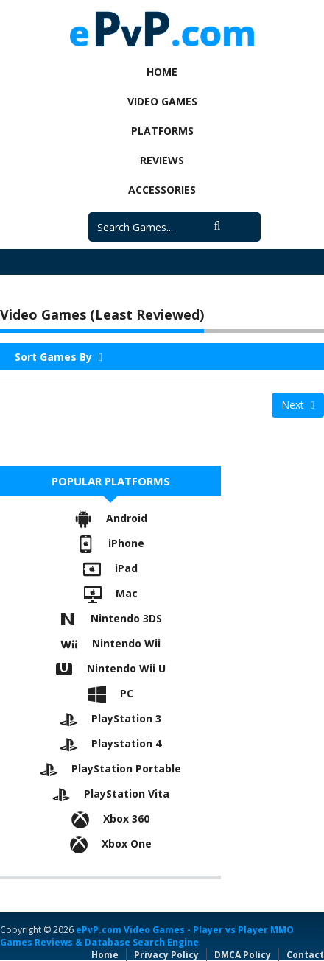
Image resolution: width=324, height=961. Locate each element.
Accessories (162, 190)
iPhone (110, 543)
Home (162, 72)
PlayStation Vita (110, 793)
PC (110, 693)
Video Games (162, 101)
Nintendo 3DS (110, 618)
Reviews (162, 160)
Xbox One (111, 844)
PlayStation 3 (110, 718)
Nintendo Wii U (110, 668)
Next (297, 405)
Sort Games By (58, 357)
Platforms (162, 131)
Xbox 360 (110, 819)
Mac (111, 593)
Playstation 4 (110, 743)
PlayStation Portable (110, 768)
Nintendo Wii (110, 643)
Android (110, 518)
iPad (110, 568)
